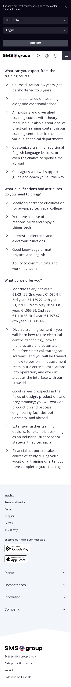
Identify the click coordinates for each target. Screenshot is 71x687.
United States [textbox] (14, 20)
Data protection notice (18, 663)
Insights (9, 495)
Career (9, 509)
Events (9, 523)
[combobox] (35, 20)
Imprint (9, 670)
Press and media (15, 502)
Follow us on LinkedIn (18, 677)
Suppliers (10, 516)
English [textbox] (10, 30)
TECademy (11, 530)
